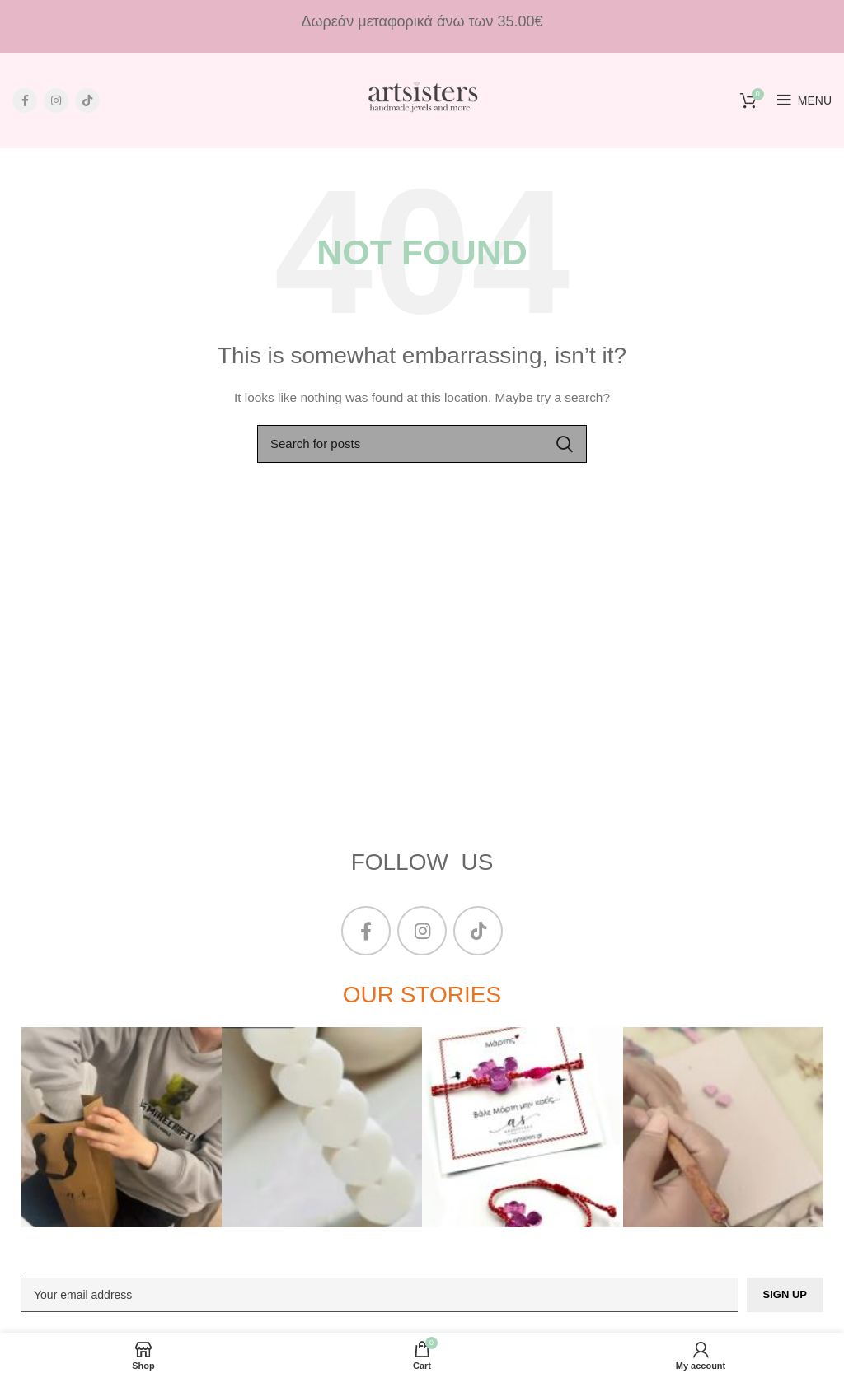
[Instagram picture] (121, 1127)
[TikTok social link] (87, 100)
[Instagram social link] (56, 100)
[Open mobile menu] (804, 100)
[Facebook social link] (24, 100)
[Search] (422, 444)
